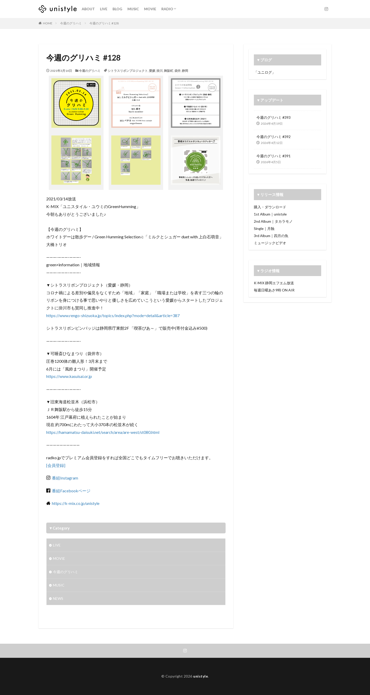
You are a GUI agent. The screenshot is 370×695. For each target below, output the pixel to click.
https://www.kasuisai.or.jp (69, 376)
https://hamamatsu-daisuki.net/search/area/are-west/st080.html (102, 432)
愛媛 (152, 71)
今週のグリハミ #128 (104, 23)
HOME (47, 23)
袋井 (177, 71)
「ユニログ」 (264, 72)
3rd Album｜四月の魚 (271, 235)
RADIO (167, 9)
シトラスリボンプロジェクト (128, 71)
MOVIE (150, 9)
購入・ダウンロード (270, 207)
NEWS (58, 598)
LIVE (103, 9)
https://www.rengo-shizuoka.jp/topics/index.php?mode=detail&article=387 (113, 315)
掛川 (159, 71)
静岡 (185, 71)
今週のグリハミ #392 (273, 136)
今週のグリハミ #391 (273, 156)
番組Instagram (64, 477)
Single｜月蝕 (264, 228)
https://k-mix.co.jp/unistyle (75, 503)
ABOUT (88, 9)
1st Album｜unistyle (270, 214)
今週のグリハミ (71, 23)
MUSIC (133, 9)
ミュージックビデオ (270, 243)
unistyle (200, 676)
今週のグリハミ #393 (273, 117)
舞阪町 (168, 71)
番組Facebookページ (70, 490)
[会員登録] (55, 465)
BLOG (117, 9)
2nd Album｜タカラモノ (273, 221)
